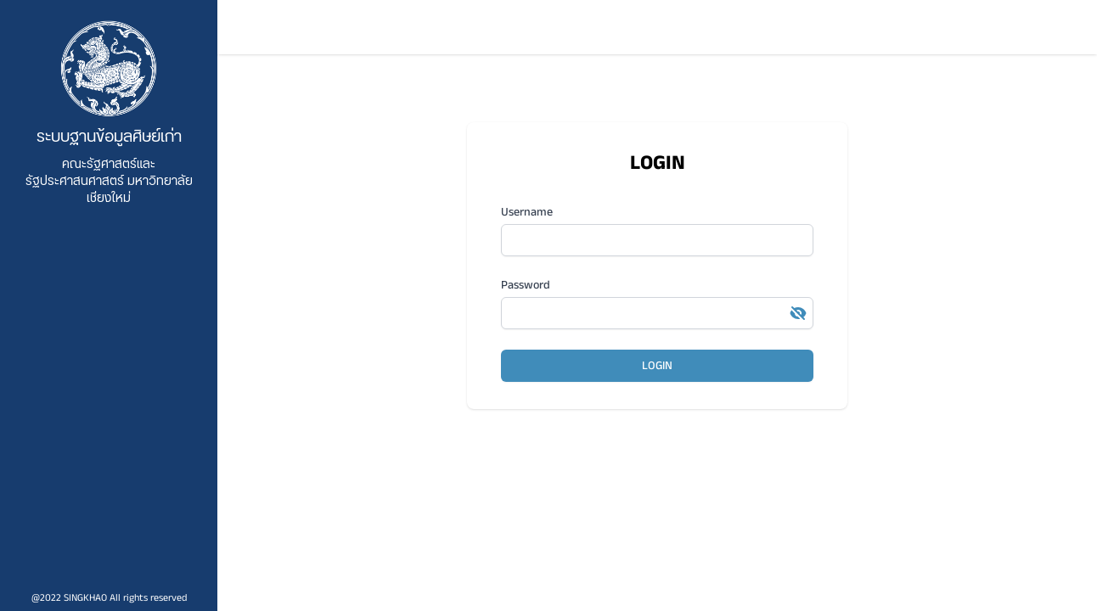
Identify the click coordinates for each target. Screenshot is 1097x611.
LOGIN (657, 366)
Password (525, 285)
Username (527, 212)
